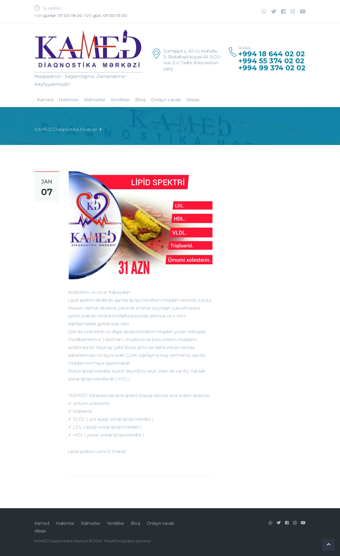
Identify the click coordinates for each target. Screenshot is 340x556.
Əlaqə (192, 99)
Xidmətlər (94, 99)
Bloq (140, 99)
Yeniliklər (120, 99)
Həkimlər (69, 99)
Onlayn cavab (166, 99)
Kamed (45, 99)
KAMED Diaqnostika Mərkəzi (65, 129)
